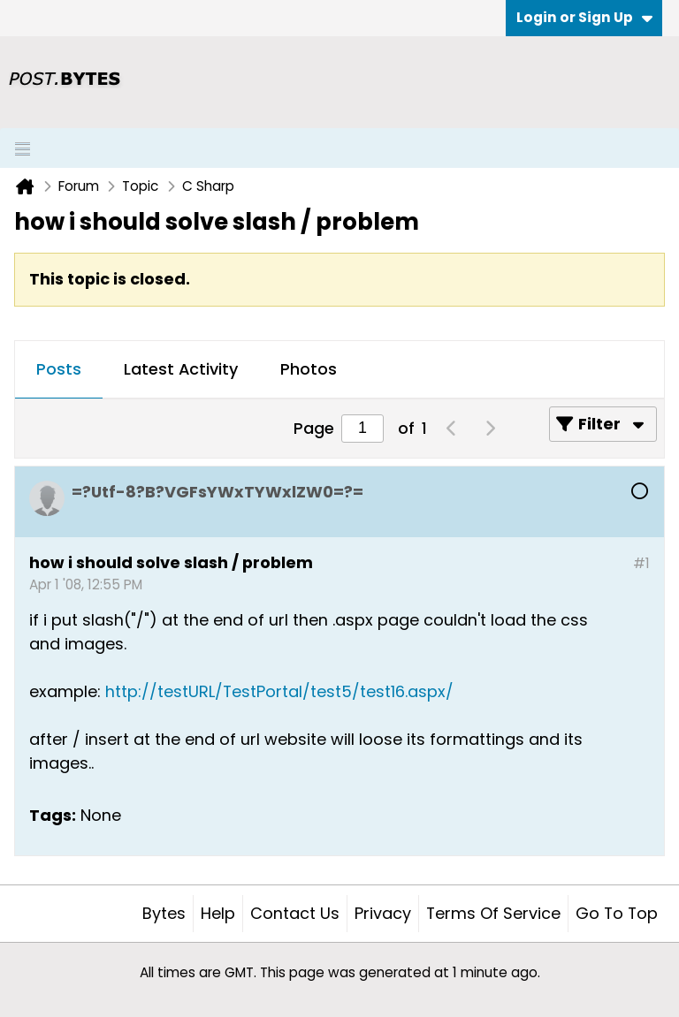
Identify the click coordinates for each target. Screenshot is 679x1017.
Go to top (617, 913)
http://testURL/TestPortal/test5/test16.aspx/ (279, 691)
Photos (308, 369)
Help (218, 913)
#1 (641, 563)
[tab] (59, 370)
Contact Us (295, 913)
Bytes (164, 913)
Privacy (383, 913)
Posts (58, 369)
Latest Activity (181, 369)
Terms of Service (493, 913)
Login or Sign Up (584, 17)
